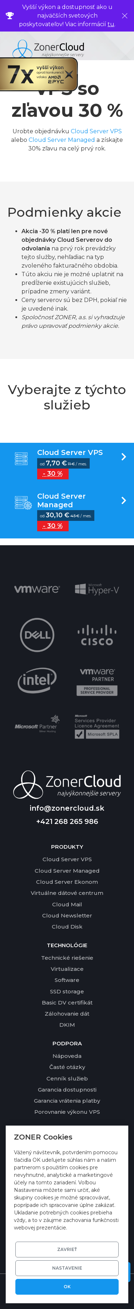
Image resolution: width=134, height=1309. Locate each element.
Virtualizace (67, 968)
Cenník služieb (67, 1078)
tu (111, 24)
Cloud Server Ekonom (67, 881)
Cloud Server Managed (62, 139)
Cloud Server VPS (96, 131)
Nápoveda (67, 1056)
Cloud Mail (67, 904)
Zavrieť (67, 1249)
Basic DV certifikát (67, 1002)
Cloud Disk (67, 926)
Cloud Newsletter (67, 915)
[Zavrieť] (124, 15)
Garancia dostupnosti (67, 1089)
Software (67, 980)
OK (67, 1286)
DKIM (67, 1024)
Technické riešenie (67, 957)
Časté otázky (67, 1067)
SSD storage (67, 991)
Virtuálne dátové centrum (67, 893)
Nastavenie (67, 1268)
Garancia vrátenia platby (67, 1100)
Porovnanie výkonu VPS (67, 1111)
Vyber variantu (67, 464)
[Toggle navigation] (121, 49)
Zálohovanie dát (67, 1013)
